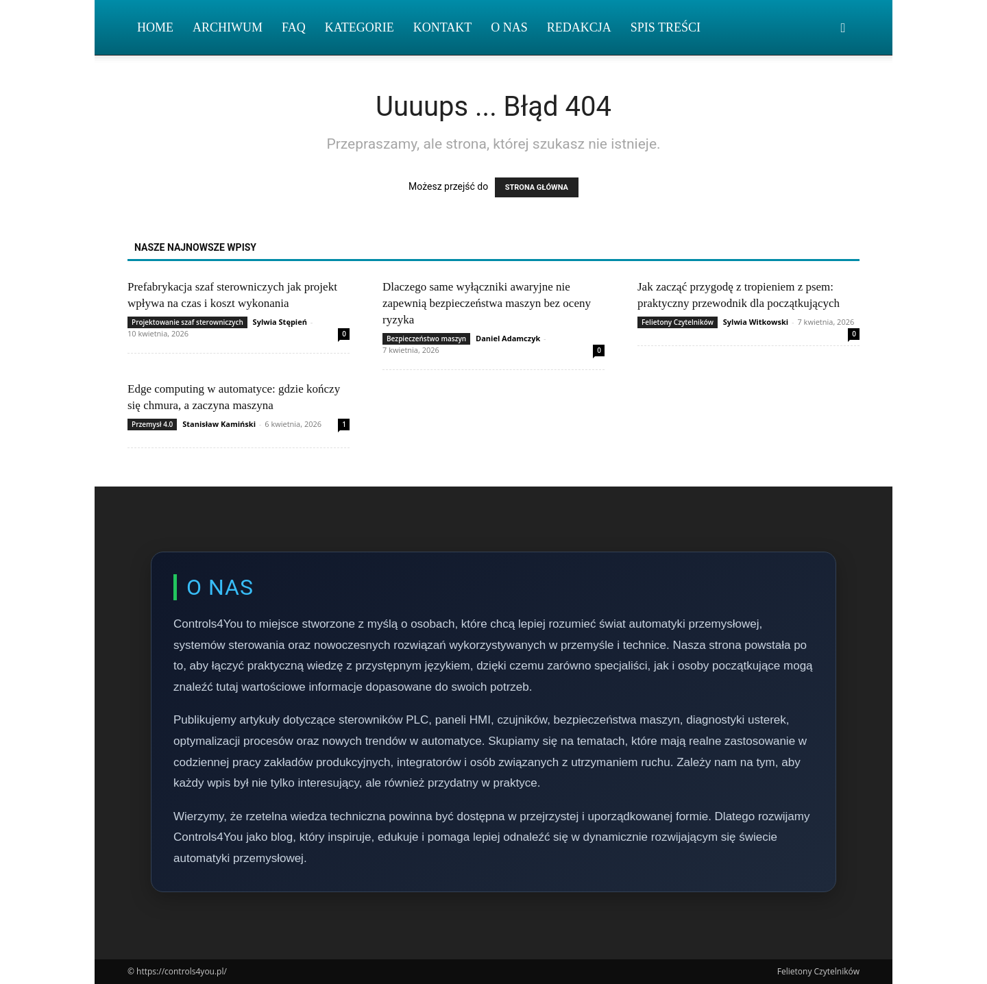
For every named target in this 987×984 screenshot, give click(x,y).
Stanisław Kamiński (219, 424)
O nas (509, 27)
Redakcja (579, 27)
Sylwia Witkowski (755, 322)
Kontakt (442, 27)
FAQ (294, 27)
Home (155, 27)
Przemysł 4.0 (152, 424)
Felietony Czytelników (678, 322)
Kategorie (359, 27)
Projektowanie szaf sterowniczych (187, 322)
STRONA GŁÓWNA (536, 187)
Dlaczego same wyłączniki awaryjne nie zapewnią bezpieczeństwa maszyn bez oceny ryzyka (486, 303)
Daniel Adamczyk (508, 338)
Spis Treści (665, 27)
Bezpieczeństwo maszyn (426, 338)
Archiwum (228, 27)
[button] (843, 28)
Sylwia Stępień (280, 322)
